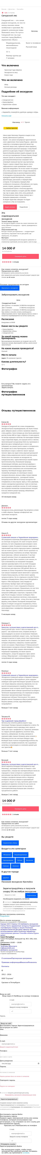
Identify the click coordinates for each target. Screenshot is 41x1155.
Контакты (5, 966)
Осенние (16, 866)
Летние (19, 860)
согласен (8, 902)
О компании (6, 958)
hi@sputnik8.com (8, 948)
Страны (16, 924)
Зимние (6, 866)
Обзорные (7, 855)
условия (26, 1153)
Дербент (6, 878)
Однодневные (8, 860)
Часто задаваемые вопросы (17, 926)
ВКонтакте (13, 946)
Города (6, 924)
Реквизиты (32, 962)
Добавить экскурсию (29, 924)
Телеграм (5, 946)
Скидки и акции (18, 928)
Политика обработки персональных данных (18, 932)
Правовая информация (11, 962)
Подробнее (24, 207)
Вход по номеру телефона (28, 996)
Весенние (29, 860)
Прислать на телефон (28, 1125)
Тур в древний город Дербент (14, 721)
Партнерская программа (21, 958)
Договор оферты (22, 929)
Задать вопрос (10, 207)
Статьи (3, 926)
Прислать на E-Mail (11, 1125)
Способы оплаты (26, 933)
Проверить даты (20, 256)
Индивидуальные (20, 855)
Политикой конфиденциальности (14, 911)
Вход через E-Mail (9, 996)
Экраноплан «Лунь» (10, 843)
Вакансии (24, 962)
